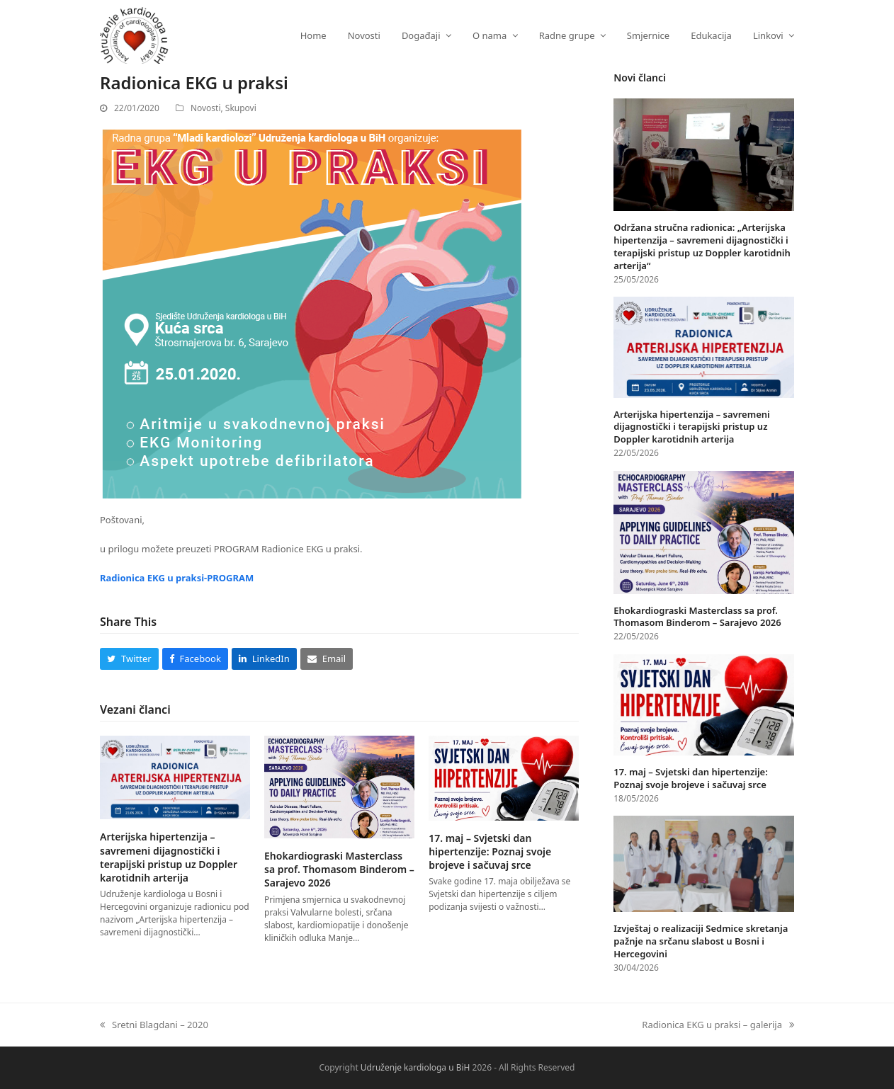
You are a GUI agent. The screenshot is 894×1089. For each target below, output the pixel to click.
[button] (129, 659)
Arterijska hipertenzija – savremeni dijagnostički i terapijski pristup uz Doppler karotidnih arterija (168, 857)
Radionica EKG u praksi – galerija (718, 1024)
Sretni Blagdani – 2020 (154, 1024)
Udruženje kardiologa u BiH (415, 1067)
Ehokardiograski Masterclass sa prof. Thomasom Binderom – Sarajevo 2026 (339, 869)
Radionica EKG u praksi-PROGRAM (177, 577)
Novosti (206, 108)
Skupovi (240, 108)
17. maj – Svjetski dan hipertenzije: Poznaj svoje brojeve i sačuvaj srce (490, 851)
